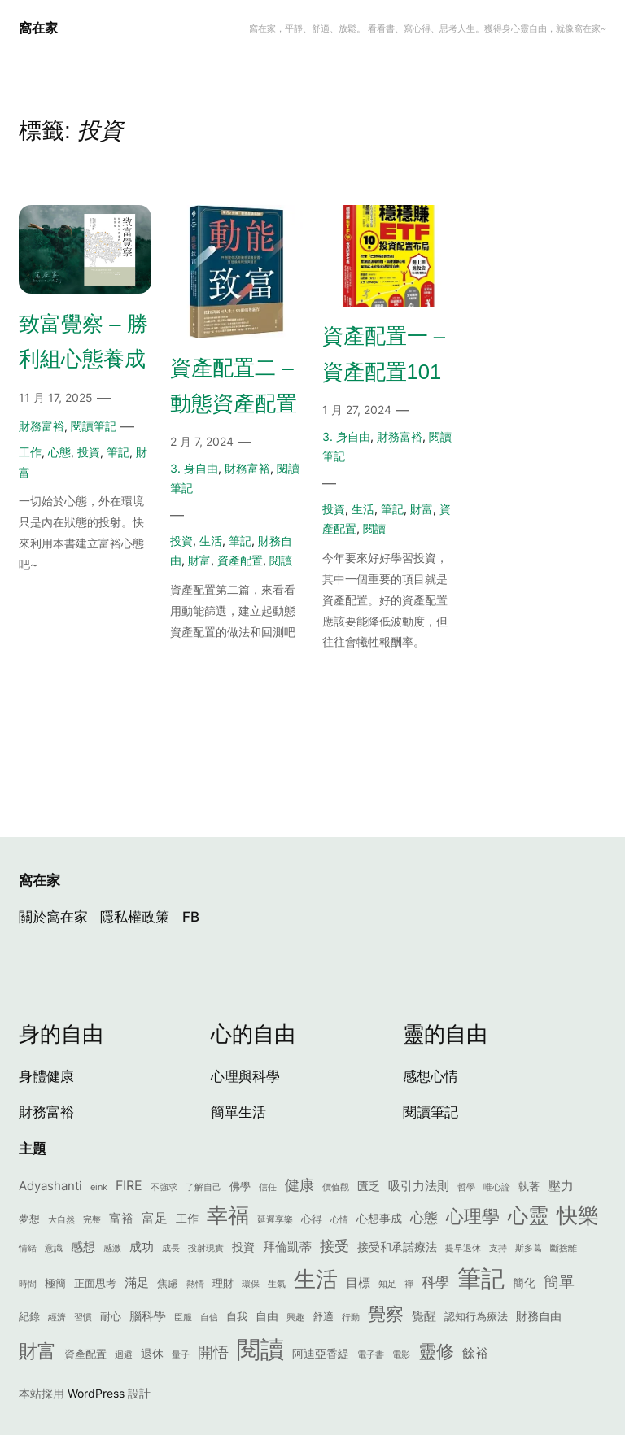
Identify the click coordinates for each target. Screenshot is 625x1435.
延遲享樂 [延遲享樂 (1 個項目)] (275, 1220)
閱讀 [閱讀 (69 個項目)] (260, 1349)
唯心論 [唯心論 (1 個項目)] (496, 1187)
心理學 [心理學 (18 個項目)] (473, 1216)
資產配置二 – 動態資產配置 (233, 385)
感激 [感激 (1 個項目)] (112, 1248)
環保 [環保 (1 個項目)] (251, 1284)
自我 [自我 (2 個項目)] (236, 1317)
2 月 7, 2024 (202, 441)
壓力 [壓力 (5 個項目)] (561, 1185)
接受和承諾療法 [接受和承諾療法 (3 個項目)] (397, 1247)
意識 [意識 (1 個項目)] (54, 1248)
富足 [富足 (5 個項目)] (155, 1218)
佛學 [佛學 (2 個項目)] (240, 1186)
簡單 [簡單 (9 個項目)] (559, 1281)
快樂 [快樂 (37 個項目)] (578, 1215)
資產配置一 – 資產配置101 (383, 354)
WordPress (96, 1393)
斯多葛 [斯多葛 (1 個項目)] (528, 1248)
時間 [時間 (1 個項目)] (28, 1284)
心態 (59, 452)
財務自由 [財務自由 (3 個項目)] (539, 1316)
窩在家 (38, 28)
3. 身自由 (194, 468)
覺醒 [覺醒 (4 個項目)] (424, 1316)
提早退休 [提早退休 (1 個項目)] (463, 1248)
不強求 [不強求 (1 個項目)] (164, 1187)
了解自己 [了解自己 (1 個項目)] (203, 1187)
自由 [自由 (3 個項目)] (267, 1316)
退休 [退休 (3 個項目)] (152, 1353)
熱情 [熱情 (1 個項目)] (195, 1284)
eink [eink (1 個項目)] (98, 1187)
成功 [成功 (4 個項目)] (141, 1246)
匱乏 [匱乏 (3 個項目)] (368, 1186)
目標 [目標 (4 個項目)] (358, 1282)
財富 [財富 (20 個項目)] (37, 1351)
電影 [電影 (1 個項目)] (401, 1355)
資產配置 (240, 560)
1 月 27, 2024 (356, 410)
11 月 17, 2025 (56, 397)
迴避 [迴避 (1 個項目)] (124, 1355)
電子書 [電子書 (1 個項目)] (370, 1355)
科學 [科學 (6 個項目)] (435, 1281)
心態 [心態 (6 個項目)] (424, 1217)
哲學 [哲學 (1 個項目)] (466, 1187)
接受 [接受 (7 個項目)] (334, 1245)
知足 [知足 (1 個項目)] (387, 1284)
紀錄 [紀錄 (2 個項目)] (29, 1317)
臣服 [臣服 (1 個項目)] (183, 1317)
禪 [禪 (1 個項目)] (408, 1284)
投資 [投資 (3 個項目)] (243, 1247)
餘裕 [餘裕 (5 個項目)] (475, 1353)
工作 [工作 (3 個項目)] (187, 1218)
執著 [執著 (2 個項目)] (529, 1186)
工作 (30, 452)
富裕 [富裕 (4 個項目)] (121, 1218)
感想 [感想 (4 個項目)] (83, 1246)
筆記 (118, 452)
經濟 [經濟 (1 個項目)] (57, 1317)
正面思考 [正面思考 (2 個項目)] (95, 1283)
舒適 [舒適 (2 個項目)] (323, 1317)
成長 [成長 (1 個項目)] (171, 1248)
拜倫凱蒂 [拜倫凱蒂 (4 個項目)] (287, 1246)
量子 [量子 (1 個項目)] (181, 1355)
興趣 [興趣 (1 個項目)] (295, 1317)
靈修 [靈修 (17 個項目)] (436, 1351)
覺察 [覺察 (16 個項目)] (386, 1313)
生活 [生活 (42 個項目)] (316, 1279)
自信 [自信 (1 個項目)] (209, 1317)
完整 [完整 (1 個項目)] (92, 1220)
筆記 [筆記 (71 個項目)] (481, 1278)
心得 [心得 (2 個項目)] (311, 1219)
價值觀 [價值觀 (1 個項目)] (335, 1187)
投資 (88, 452)
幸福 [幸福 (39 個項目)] (228, 1215)
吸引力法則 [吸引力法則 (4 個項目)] (418, 1185)
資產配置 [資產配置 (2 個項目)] (85, 1354)
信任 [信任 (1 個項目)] (268, 1187)
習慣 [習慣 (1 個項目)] (83, 1317)
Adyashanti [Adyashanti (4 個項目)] (50, 1185)
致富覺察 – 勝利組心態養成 (83, 341)
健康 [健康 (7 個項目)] (299, 1184)
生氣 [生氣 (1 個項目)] (277, 1284)
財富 (199, 560)
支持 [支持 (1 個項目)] (498, 1248)
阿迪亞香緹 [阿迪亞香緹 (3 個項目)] (320, 1353)
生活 (210, 540)
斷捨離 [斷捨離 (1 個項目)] (563, 1248)
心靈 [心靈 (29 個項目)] (528, 1215)
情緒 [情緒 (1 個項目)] (28, 1248)
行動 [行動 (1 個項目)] (351, 1317)
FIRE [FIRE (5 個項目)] (129, 1185)
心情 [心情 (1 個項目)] (339, 1220)
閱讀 (280, 560)
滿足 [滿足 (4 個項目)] (137, 1282)
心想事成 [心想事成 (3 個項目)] (379, 1218)
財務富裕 (41, 426)
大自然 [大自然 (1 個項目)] (61, 1220)
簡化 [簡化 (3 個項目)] (524, 1282)
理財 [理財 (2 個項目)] (223, 1283)
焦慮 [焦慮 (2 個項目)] (167, 1283)
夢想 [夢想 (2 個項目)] (29, 1219)
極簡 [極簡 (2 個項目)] (55, 1283)
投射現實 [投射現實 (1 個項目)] (206, 1248)
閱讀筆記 (93, 426)
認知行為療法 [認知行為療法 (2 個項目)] (476, 1317)
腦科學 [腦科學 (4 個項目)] (147, 1316)
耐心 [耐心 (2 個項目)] (110, 1317)
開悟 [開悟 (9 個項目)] (213, 1352)
